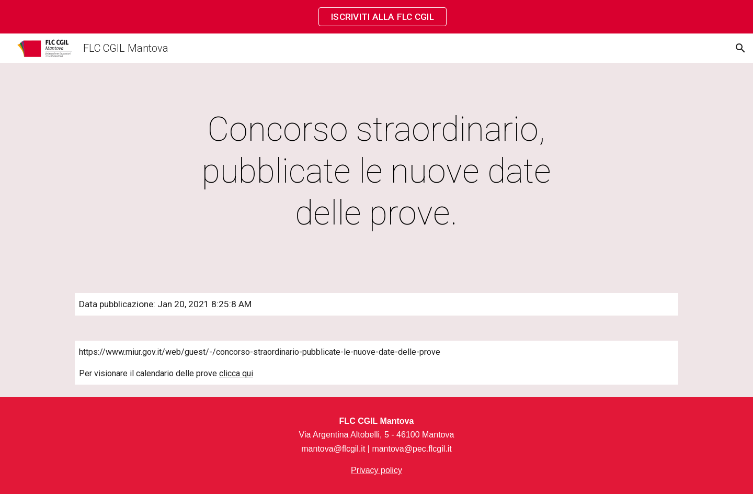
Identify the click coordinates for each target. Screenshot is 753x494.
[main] (376, 172)
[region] (376, 16)
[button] (740, 48)
